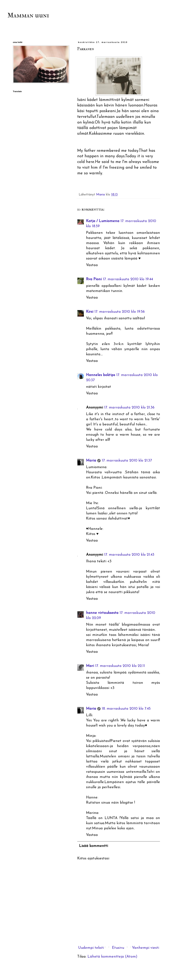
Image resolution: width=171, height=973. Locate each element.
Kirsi (89, 312)
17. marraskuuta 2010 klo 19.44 (128, 279)
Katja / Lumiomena (102, 221)
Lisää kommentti (93, 846)
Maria (91, 460)
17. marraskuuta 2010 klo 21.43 (129, 555)
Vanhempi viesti (145, 948)
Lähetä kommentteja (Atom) (112, 957)
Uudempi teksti (91, 948)
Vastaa (92, 265)
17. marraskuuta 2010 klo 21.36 (129, 407)
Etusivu (118, 948)
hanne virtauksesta (102, 613)
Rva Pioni (94, 279)
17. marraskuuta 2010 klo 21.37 (127, 460)
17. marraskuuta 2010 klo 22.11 (120, 666)
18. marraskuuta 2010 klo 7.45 (126, 709)
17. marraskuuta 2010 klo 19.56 (119, 312)
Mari (90, 666)
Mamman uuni (28, 15)
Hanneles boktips (100, 375)
